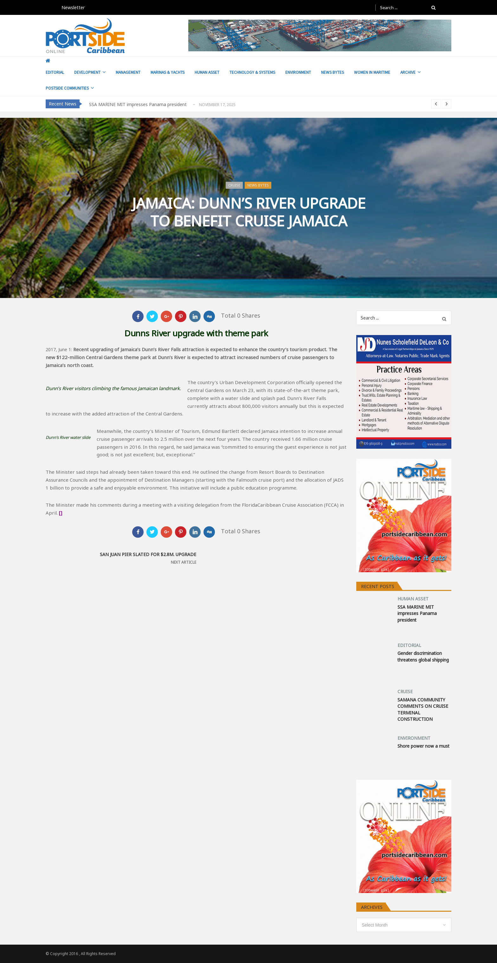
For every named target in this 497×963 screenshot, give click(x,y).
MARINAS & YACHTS (167, 72)
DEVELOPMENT (87, 72)
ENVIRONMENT (298, 72)
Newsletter (73, 7)
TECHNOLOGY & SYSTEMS (252, 72)
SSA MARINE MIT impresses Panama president (138, 104)
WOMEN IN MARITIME (372, 72)
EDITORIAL (55, 72)
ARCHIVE (408, 72)
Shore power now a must (423, 746)
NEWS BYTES (332, 72)
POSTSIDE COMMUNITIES (67, 88)
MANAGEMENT (128, 72)
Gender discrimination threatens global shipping (423, 656)
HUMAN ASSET (207, 72)
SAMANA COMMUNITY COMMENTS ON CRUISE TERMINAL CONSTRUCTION (422, 709)
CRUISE (234, 185)
